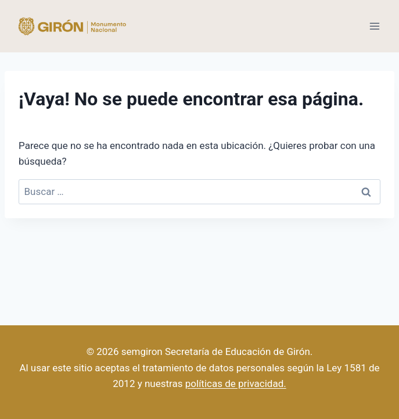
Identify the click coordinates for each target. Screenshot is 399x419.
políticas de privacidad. (235, 383)
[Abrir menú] (374, 26)
